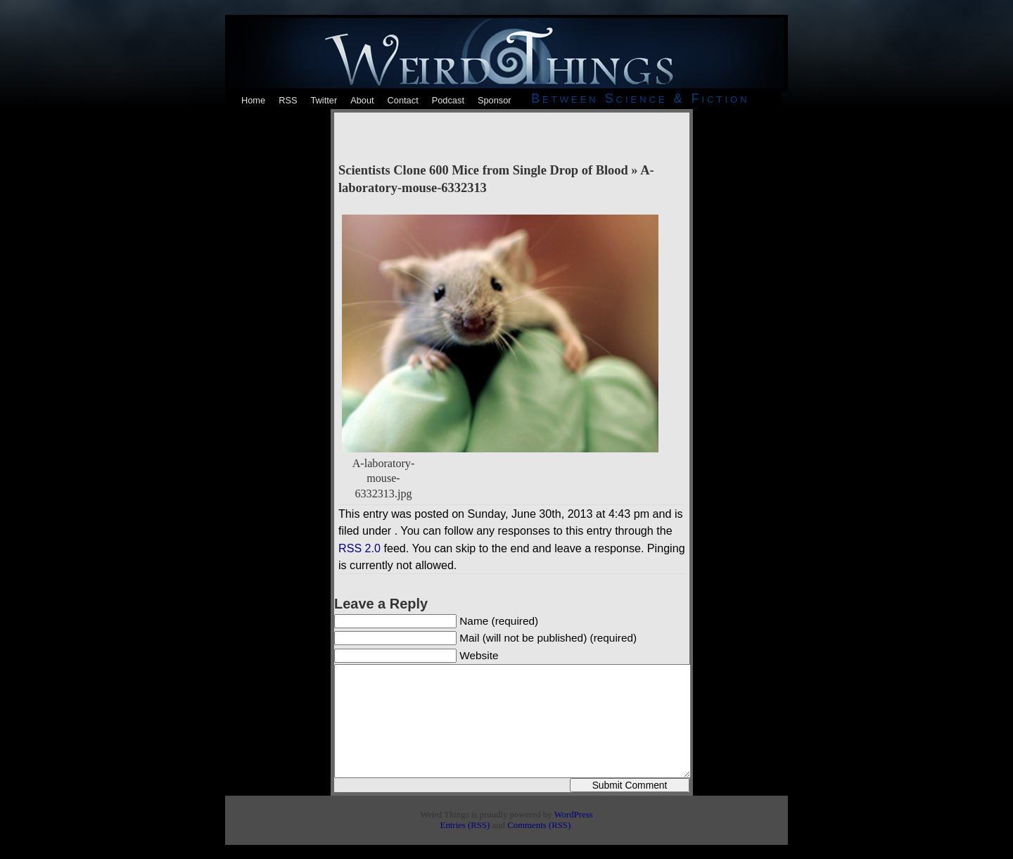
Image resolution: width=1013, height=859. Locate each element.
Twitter (323, 100)
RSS (288, 100)
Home (253, 100)
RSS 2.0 (359, 548)
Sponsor (494, 100)
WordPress (573, 815)
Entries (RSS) (465, 825)
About (362, 100)
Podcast (448, 100)
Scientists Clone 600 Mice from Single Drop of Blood (483, 170)
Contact (403, 100)
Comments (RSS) (539, 825)
